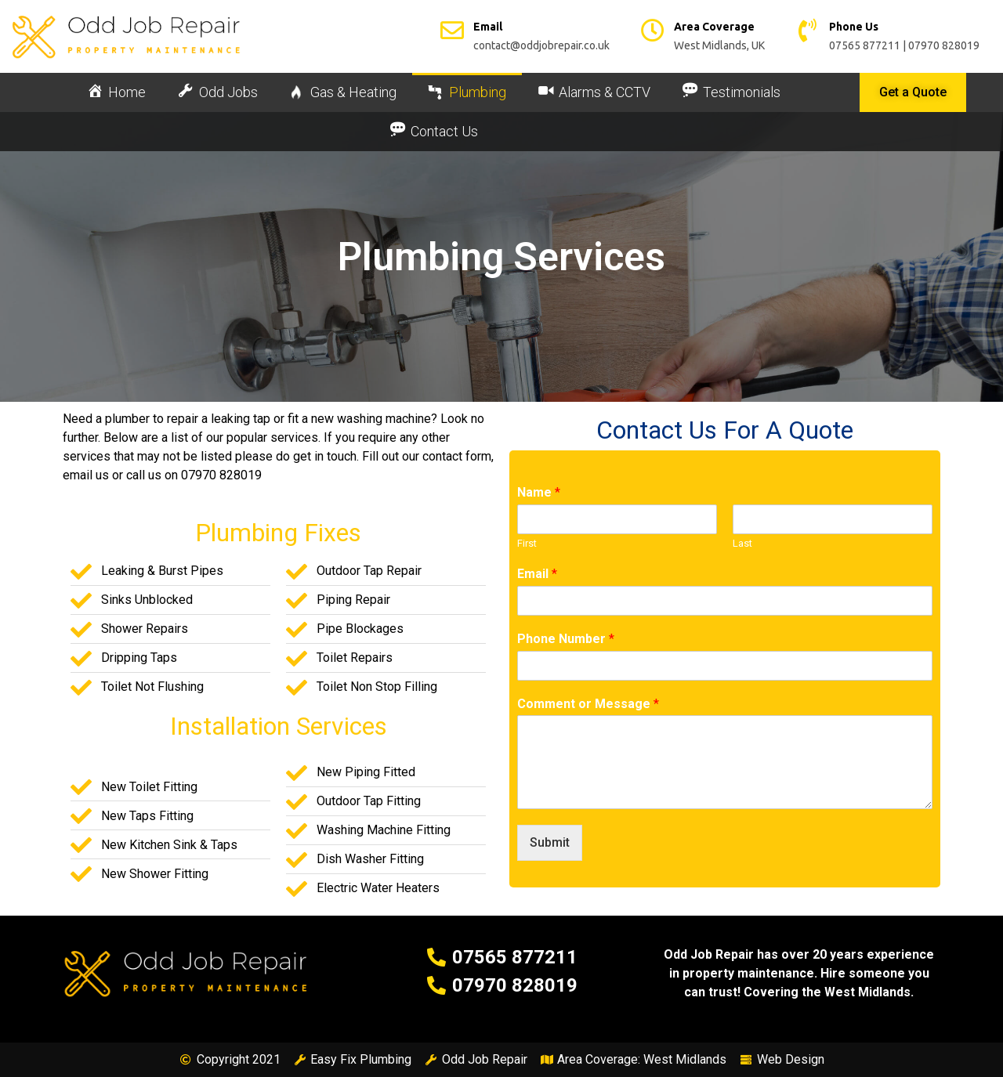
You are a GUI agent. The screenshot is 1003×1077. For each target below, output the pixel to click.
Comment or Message (588, 703)
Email (537, 573)
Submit (550, 842)
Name (538, 492)
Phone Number (565, 638)
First (527, 543)
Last (742, 543)
